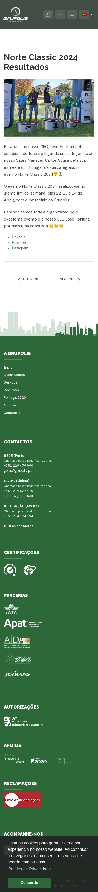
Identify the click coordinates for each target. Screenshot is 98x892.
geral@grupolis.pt (18, 470)
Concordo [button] (29, 882)
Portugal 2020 (15, 397)
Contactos (12, 413)
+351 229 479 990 (18, 465)
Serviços (11, 382)
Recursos (11, 390)
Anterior (27, 279)
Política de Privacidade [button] (29, 869)
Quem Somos (14, 374)
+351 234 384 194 (18, 516)
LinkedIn (19, 237)
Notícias (10, 405)
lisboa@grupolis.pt (18, 496)
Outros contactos (18, 526)
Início (8, 367)
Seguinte (71, 279)
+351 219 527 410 (18, 491)
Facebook (20, 242)
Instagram (20, 248)
